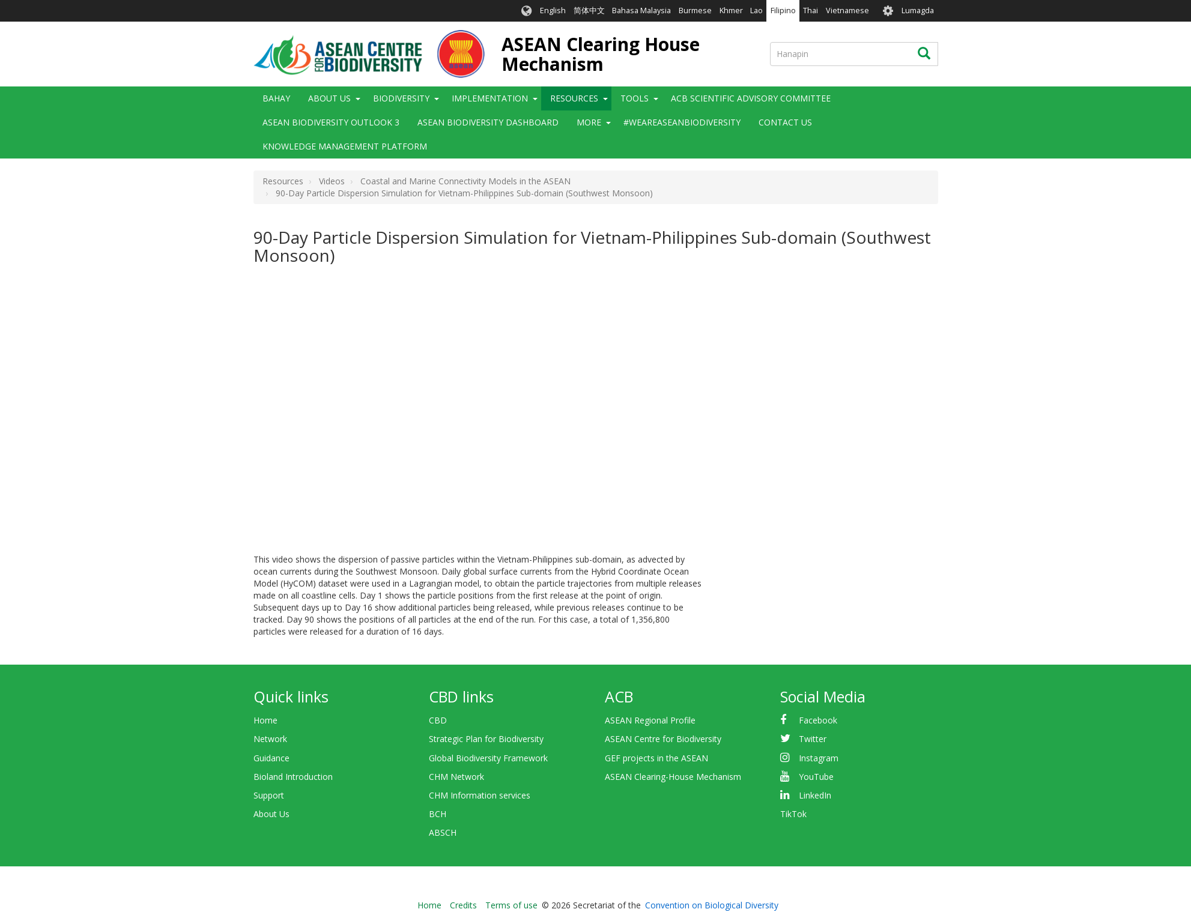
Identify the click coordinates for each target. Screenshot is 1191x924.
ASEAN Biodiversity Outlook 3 (330, 122)
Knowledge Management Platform (344, 146)
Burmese (695, 10)
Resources (574, 98)
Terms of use (511, 905)
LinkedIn (815, 795)
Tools (634, 98)
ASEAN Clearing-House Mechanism (673, 776)
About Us (329, 98)
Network (270, 738)
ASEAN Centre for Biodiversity (663, 738)
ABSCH (442, 832)
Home (265, 720)
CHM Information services (479, 795)
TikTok (793, 814)
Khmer (731, 10)
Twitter (812, 738)
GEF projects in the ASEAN (656, 758)
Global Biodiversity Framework (488, 758)
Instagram (818, 758)
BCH (437, 814)
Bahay (276, 98)
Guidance (271, 758)
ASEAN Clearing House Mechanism (601, 54)
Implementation (490, 98)
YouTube (816, 776)
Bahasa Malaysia (641, 10)
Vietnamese (847, 10)
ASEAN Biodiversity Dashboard (488, 122)
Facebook (818, 720)
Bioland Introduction (293, 776)
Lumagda (918, 10)
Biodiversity (401, 98)
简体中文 (589, 10)
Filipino (783, 10)
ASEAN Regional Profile (650, 720)
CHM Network (456, 776)
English (553, 10)
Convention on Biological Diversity (711, 905)
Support (268, 795)
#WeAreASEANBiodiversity (682, 122)
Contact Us (785, 122)
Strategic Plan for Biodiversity (486, 738)
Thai (810, 10)
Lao (756, 10)
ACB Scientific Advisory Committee (751, 98)
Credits (463, 905)
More (589, 122)
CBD (438, 720)
